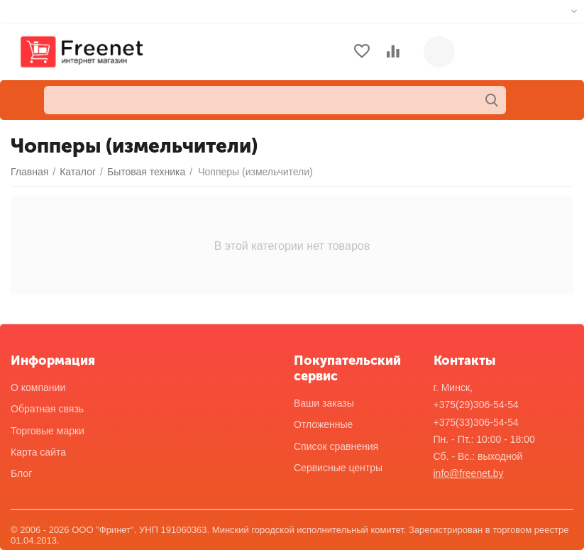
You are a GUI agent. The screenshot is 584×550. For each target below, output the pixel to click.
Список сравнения (336, 446)
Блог (21, 473)
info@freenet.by (469, 473)
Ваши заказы (324, 403)
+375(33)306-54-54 (476, 422)
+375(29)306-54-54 (476, 404)
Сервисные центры (338, 467)
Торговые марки (47, 430)
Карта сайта (38, 452)
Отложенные (323, 424)
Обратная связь (47, 408)
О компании (38, 387)
